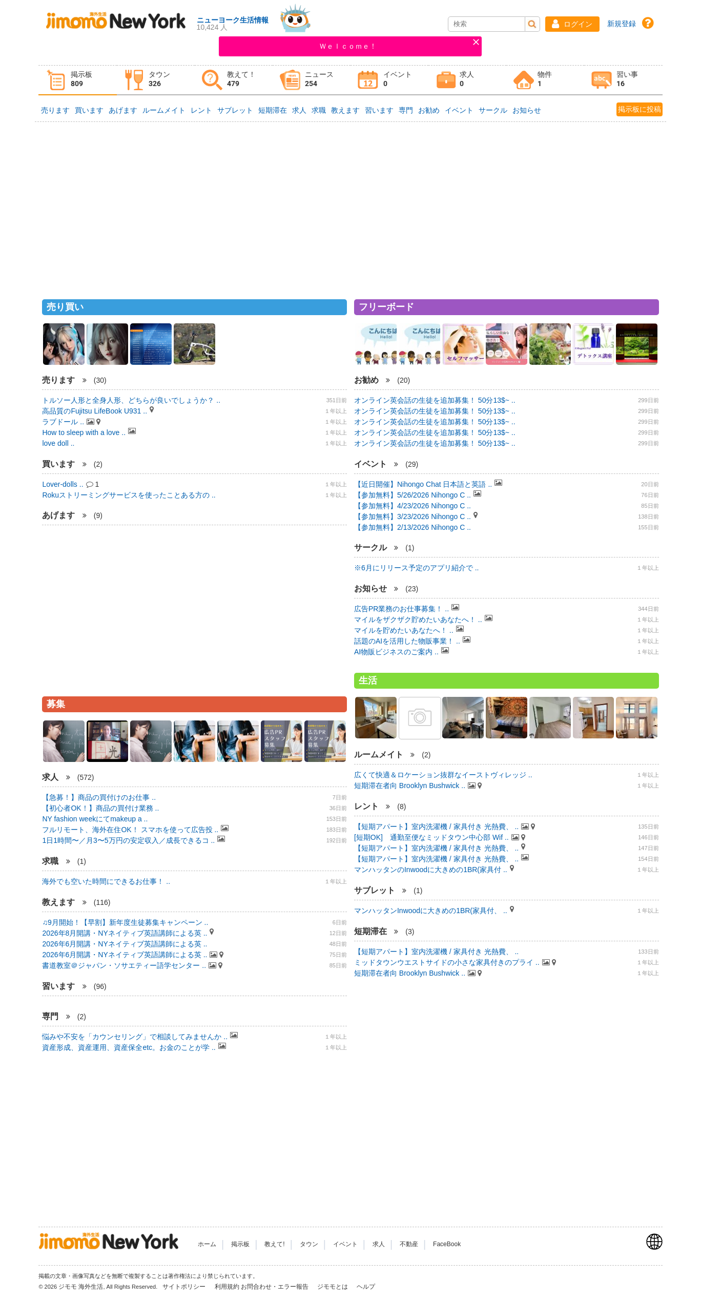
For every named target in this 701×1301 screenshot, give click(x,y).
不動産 (409, 1244)
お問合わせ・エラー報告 (275, 1286)
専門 (406, 110)
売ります (55, 110)
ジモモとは (333, 1286)
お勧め (429, 110)
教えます (345, 110)
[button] (572, 24)
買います (89, 110)
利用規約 (227, 1286)
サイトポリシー (184, 1286)
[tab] (77, 80)
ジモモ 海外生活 (80, 1286)
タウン (309, 1244)
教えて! (274, 1244)
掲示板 (240, 1244)
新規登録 (621, 23)
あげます (123, 110)
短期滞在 (272, 110)
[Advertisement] (350, 206)
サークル (493, 110)
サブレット (235, 110)
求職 (319, 110)
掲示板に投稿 (639, 109)
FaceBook (447, 1244)
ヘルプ (366, 1286)
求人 (299, 110)
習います (379, 110)
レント (201, 110)
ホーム (207, 1244)
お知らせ (526, 110)
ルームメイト (163, 110)
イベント (459, 110)
